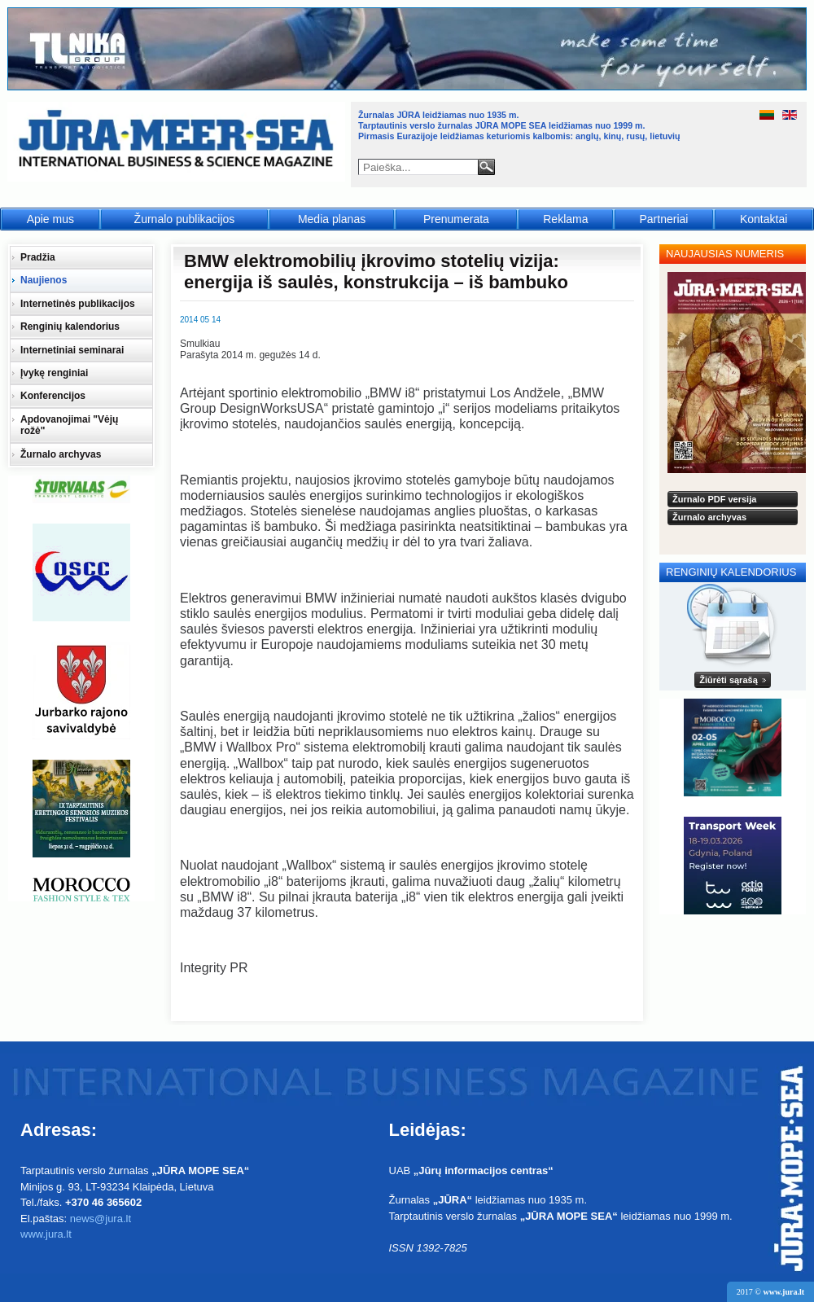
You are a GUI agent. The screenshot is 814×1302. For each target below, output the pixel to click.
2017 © (770, 1291)
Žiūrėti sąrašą (728, 680)
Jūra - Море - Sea (177, 142)
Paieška (486, 167)
